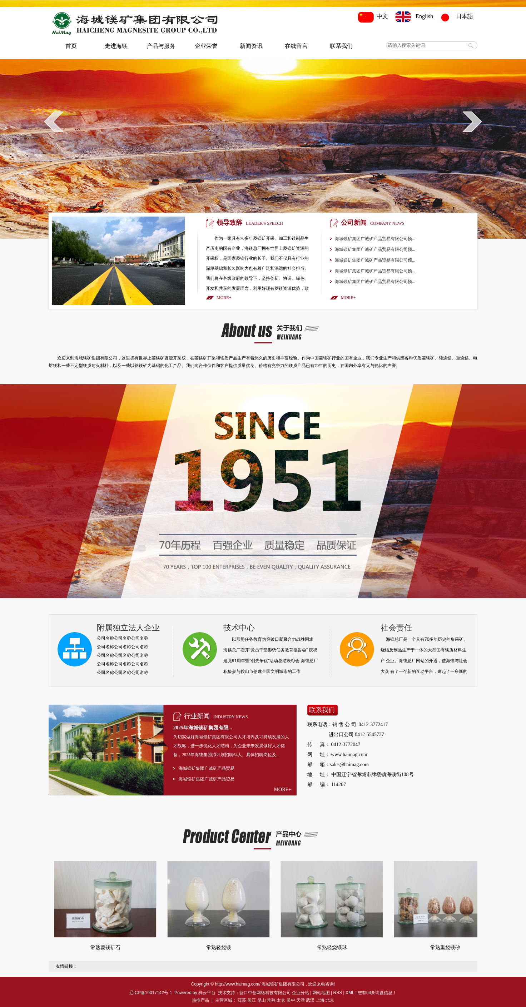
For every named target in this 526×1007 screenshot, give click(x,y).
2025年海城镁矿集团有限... (202, 727)
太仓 (281, 1000)
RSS (337, 992)
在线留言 (296, 46)
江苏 (242, 1000)
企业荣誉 (206, 46)
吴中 (291, 1000)
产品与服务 (161, 46)
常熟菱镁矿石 (105, 947)
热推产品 (200, 1000)
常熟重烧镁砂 (445, 947)
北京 (330, 1000)
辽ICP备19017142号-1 (150, 992)
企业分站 (300, 992)
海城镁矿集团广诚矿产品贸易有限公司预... (375, 238)
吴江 (251, 1000)
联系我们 (341, 46)
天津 (300, 1000)
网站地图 (321, 992)
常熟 (271, 1000)
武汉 (310, 1000)
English (414, 16)
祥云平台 (206, 992)
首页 (71, 46)
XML (350, 992)
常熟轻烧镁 (218, 947)
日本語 (457, 16)
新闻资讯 (251, 46)
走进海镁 (116, 46)
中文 (374, 16)
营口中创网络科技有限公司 (265, 992)
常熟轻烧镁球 (332, 947)
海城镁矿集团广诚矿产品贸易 (206, 768)
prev (54, 121)
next (472, 121)
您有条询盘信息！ (377, 992)
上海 (320, 1000)
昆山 (261, 1000)
